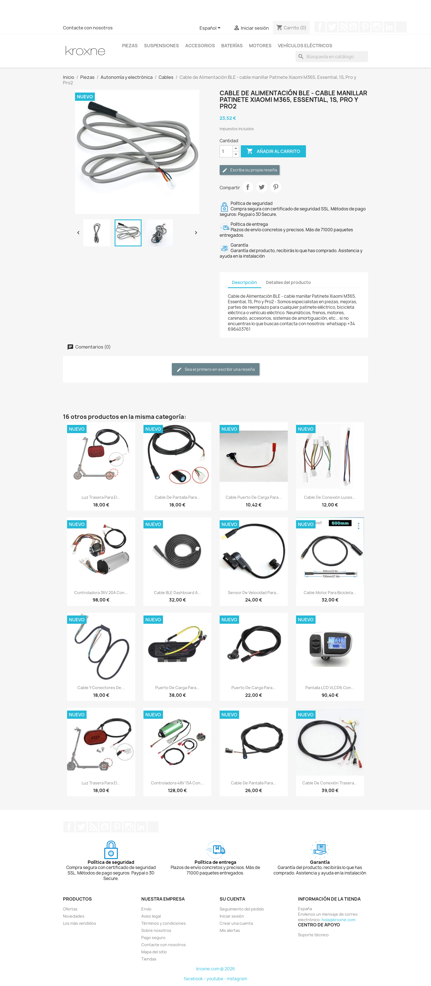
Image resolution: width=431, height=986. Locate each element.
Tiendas (148, 959)
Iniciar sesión (232, 916)
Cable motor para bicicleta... (330, 592)
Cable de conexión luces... (330, 497)
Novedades (73, 916)
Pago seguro (153, 937)
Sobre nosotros (156, 930)
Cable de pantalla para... (177, 497)
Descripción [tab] (244, 282)
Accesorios (200, 46)
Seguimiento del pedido (242, 909)
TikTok (401, 26)
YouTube (352, 26)
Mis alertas (230, 930)
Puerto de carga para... (177, 687)
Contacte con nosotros (88, 28)
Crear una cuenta (236, 923)
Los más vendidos (79, 923)
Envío (146, 909)
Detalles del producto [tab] (288, 282)
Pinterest (365, 26)
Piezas (130, 46)
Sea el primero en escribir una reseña (215, 369)
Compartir (247, 187)
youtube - (216, 979)
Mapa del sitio (154, 951)
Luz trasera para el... (101, 497)
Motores (260, 46)
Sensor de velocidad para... (253, 592)
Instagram (377, 26)
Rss (342, 26)
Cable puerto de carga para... (254, 497)
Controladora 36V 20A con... (101, 592)
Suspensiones (161, 46)
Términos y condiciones (163, 923)
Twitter (332, 26)
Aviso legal (151, 916)
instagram (237, 979)
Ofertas (70, 909)
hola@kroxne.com (338, 919)
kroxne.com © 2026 (215, 969)
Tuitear (261, 187)
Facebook (319, 26)
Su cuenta (232, 899)
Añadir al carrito (273, 151)
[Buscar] (331, 56)
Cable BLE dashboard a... (177, 592)
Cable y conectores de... (101, 687)
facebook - (195, 979)
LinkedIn (389, 26)
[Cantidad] (226, 151)
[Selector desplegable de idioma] (211, 28)
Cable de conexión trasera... (329, 783)
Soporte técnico (313, 934)
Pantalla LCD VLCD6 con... (329, 687)
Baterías (232, 46)
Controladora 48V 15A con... (177, 783)
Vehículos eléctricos (305, 46)
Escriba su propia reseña (249, 170)
